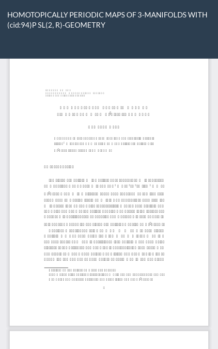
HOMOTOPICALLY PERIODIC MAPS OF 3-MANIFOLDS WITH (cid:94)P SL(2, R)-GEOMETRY (107, 19)
